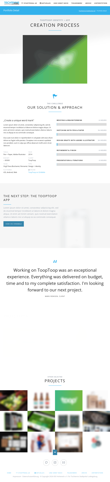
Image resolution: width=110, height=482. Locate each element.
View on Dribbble (14, 224)
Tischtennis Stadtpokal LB (87, 11)
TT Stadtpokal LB (23, 473)
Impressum (17, 476)
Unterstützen (97, 473)
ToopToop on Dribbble (36, 172)
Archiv (84, 473)
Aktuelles (40, 473)
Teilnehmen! (72, 473)
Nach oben (55, 452)
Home (9, 473)
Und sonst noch (55, 473)
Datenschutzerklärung (30, 476)
